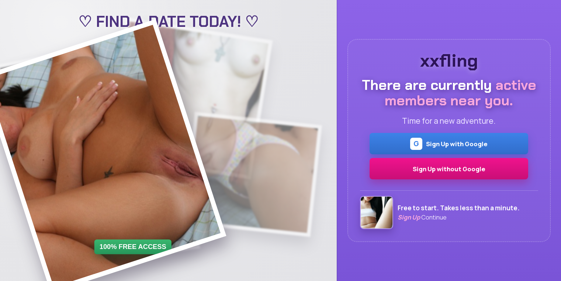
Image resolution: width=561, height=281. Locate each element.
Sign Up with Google (449, 144)
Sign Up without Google (449, 169)
